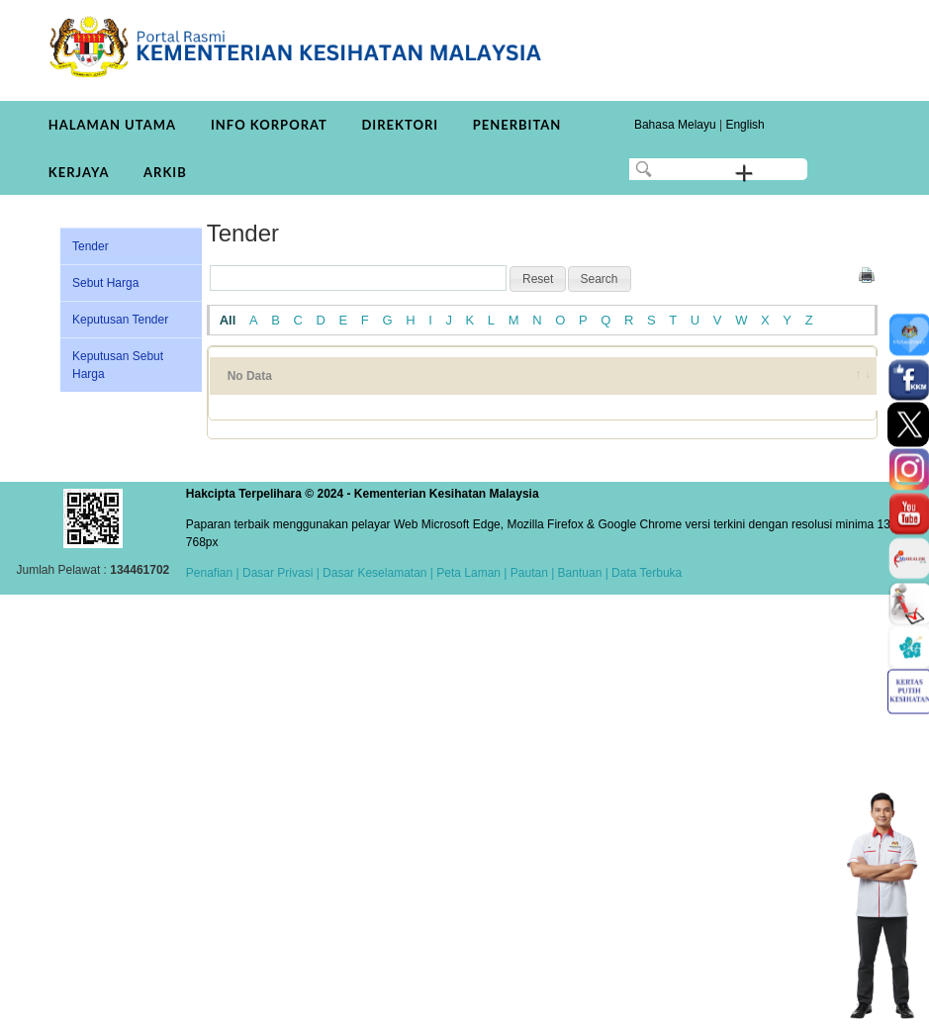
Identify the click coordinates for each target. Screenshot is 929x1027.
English (744, 125)
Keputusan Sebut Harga (117, 365)
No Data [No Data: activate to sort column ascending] (250, 376)
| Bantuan (575, 573)
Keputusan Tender (120, 320)
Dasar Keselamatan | (376, 573)
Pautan (529, 573)
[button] (538, 279)
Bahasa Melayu (675, 125)
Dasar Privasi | (279, 573)
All (228, 320)
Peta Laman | (472, 573)
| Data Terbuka (642, 573)
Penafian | (212, 573)
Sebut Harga (105, 283)
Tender (90, 246)
